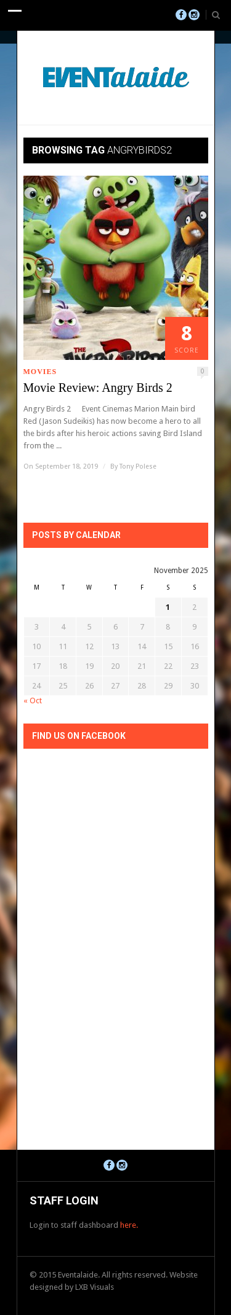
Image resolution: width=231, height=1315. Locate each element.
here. (129, 1225)
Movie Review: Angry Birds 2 (97, 387)
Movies (40, 371)
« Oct (32, 700)
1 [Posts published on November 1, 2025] (168, 607)
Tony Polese (138, 466)
